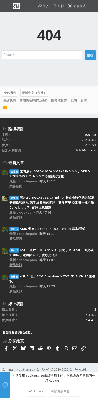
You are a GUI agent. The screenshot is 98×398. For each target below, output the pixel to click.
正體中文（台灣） (34, 93)
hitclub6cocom (84, 150)
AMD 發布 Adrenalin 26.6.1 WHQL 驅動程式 (47, 229)
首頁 (84, 100)
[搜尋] (92, 6)
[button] (7, 6)
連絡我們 (9, 100)
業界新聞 (15, 186)
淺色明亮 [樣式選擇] (10, 93)
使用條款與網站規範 (33, 100)
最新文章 (16, 162)
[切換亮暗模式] (77, 6)
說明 (74, 100)
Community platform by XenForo (44, 369)
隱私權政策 (59, 100)
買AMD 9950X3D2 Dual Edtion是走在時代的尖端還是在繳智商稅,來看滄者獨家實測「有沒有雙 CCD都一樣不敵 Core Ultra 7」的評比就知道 (51, 202)
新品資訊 (15, 217)
